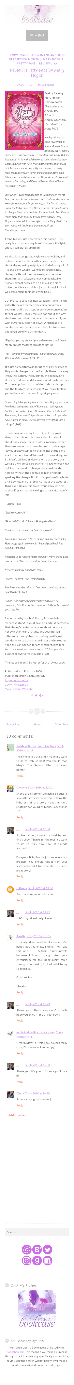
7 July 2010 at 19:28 (37, 1093)
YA (55, 63)
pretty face (26, 63)
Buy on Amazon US (16, 684)
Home (37, 724)
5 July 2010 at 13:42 (37, 912)
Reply (19, 775)
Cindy (20, 1093)
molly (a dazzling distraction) (35, 1032)
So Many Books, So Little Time (36, 746)
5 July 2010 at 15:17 (39, 936)
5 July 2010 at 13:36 (40, 888)
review (44, 63)
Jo (17, 829)
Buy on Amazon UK (16, 680)
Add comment (17, 1115)
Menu (39, 35)
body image (19, 55)
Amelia (20, 936)
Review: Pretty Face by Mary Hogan (37, 72)
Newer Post (13, 724)
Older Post (61, 724)
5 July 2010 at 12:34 (37, 829)
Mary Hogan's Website (19, 689)
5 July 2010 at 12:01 (40, 787)
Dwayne (21, 787)
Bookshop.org (15, 1351)
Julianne (21, 888)
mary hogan (53, 59)
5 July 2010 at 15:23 (37, 1004)
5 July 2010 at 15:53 (37, 1065)
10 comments (46, 84)
